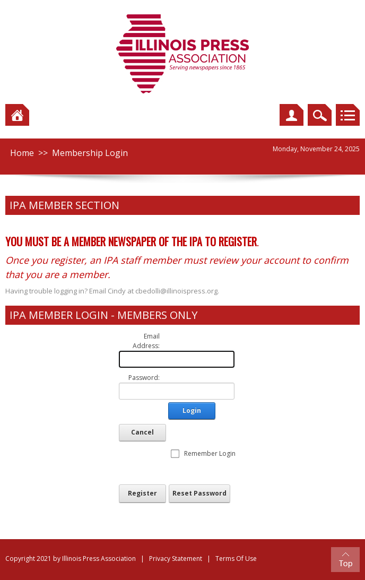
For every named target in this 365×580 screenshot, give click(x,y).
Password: (144, 377)
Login (192, 410)
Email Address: (146, 341)
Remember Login (210, 453)
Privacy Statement (175, 558)
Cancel (142, 432)
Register (142, 493)
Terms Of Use (236, 558)
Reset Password (199, 493)
